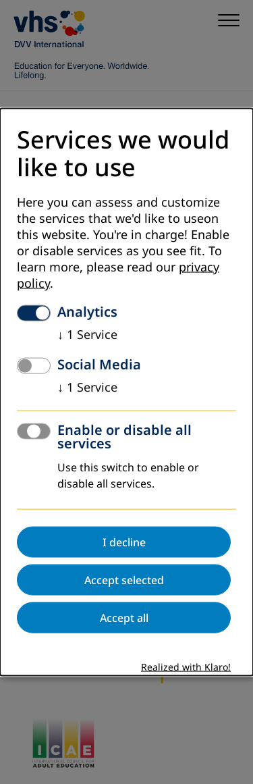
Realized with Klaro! (186, 667)
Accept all (124, 617)
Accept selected (124, 580)
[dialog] (126, 392)
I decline (124, 542)
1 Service (87, 335)
